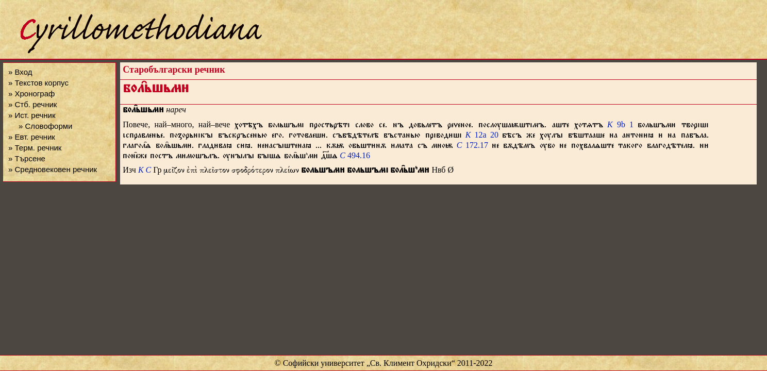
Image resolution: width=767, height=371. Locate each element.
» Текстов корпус (38, 82)
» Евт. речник (31, 136)
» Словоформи (45, 126)
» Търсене (26, 158)
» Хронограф (31, 93)
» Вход (20, 72)
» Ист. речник (32, 115)
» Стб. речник (32, 104)
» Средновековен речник (52, 169)
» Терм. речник (34, 147)
